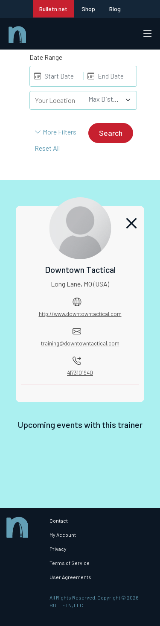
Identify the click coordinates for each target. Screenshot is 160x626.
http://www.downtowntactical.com (80, 313)
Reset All (47, 148)
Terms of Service (69, 563)
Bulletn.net (53, 8)
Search (110, 132)
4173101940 (80, 372)
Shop (88, 8)
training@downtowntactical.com (80, 343)
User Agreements (70, 577)
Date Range (45, 57)
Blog (115, 8)
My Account (62, 535)
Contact (58, 521)
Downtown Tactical (80, 269)
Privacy (58, 549)
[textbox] (104, 99)
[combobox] (110, 100)
